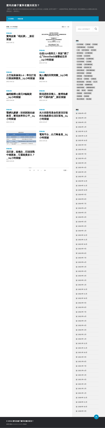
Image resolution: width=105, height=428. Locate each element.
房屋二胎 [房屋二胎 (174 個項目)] (79, 78)
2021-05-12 (10, 127)
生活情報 (11, 19)
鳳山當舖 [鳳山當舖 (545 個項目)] (89, 99)
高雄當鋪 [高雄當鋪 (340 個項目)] (86, 96)
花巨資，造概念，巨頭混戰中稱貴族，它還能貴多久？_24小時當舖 (21, 160)
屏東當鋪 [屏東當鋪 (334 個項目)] (79, 76)
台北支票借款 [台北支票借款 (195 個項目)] (80, 58)
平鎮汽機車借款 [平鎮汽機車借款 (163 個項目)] (88, 76)
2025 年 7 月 (82, 154)
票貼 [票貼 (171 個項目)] (78, 90)
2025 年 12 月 (82, 131)
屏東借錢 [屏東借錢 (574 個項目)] (79, 67)
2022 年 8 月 (82, 307)
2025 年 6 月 (82, 158)
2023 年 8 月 (82, 253)
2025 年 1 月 (82, 176)
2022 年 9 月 (82, 303)
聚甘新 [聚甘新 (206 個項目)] (83, 90)
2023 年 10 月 (82, 244)
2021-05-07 (43, 127)
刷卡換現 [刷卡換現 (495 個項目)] (93, 50)
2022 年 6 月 (82, 316)
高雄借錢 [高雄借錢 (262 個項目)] (79, 93)
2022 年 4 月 (82, 325)
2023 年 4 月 (82, 271)
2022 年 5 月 (82, 321)
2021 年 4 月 (82, 379)
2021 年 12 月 (82, 343)
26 (45, 175)
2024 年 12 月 (82, 181)
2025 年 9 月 (82, 145)
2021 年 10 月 (82, 352)
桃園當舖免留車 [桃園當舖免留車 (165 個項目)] (91, 87)
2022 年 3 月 (82, 330)
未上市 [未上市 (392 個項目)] (95, 81)
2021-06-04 (10, 104)
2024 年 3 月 (82, 222)
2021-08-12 (10, 43)
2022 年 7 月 (82, 312)
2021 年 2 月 (82, 388)
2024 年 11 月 (82, 185)
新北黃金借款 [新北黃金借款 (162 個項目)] (80, 81)
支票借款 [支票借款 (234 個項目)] (86, 78)
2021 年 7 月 (82, 366)
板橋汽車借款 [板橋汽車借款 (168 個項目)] (80, 87)
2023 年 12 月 (82, 235)
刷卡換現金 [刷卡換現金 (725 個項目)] (80, 53)
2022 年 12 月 (82, 289)
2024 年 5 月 (82, 213)
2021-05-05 (10, 166)
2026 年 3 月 (82, 118)
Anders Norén (18, 424)
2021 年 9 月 (82, 357)
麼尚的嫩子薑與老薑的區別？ (23, 5)
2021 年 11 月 (82, 348)
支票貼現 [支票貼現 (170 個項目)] (93, 78)
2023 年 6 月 (82, 262)
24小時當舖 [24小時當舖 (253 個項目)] (80, 44)
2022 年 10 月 (82, 298)
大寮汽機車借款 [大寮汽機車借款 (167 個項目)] (88, 64)
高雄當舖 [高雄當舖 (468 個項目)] (79, 96)
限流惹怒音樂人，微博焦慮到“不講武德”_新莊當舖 (54, 100)
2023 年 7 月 (82, 258)
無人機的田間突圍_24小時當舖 (54, 77)
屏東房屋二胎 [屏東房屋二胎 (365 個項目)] (87, 67)
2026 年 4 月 (82, 113)
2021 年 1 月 (82, 393)
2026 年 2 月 (82, 122)
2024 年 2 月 (82, 226)
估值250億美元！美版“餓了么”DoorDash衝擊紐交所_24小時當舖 (53, 57)
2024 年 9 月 (82, 194)
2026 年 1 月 (82, 127)
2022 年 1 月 (82, 339)
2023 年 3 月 (82, 276)
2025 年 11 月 (82, 136)
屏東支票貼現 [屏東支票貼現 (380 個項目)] (80, 70)
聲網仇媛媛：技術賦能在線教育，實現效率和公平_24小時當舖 (21, 120)
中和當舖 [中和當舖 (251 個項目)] (95, 44)
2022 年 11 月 (82, 294)
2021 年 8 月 (82, 361)
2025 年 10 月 (82, 140)
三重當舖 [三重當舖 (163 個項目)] (88, 44)
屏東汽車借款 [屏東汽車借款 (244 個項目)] (80, 73)
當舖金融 (20, 19)
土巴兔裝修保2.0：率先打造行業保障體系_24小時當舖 (21, 79)
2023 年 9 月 (82, 249)
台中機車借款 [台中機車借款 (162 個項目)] (88, 53)
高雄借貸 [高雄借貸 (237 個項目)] (90, 90)
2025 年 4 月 (82, 167)
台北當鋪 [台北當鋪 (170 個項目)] (79, 64)
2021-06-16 (43, 82)
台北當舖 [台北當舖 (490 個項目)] (89, 61)
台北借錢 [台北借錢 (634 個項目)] (79, 56)
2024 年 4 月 (82, 217)
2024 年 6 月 (82, 208)
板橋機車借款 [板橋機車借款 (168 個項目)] (88, 84)
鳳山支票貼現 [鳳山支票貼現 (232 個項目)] (80, 99)
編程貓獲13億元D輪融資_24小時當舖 (19, 100)
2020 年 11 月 (82, 402)
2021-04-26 (43, 146)
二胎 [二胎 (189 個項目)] (78, 50)
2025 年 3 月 (82, 172)
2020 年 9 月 (82, 411)
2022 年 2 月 (82, 334)
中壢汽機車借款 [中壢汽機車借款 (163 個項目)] (81, 47)
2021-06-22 (10, 85)
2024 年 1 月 (82, 231)
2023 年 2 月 (82, 280)
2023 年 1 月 (82, 285)
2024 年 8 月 (82, 199)
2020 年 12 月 (82, 397)
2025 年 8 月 (82, 149)
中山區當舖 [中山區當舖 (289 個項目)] (90, 47)
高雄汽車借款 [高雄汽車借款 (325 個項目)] (87, 93)
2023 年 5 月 (82, 267)
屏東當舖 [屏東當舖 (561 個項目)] (89, 73)
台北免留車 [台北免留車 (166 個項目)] (87, 56)
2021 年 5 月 (82, 375)
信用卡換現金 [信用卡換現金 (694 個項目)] (85, 50)
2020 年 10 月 (82, 407)
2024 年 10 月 (82, 190)
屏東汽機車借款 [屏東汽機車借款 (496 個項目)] (91, 70)
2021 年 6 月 (82, 370)
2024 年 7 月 (82, 203)
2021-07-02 (43, 63)
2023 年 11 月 (82, 240)
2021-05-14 (43, 104)
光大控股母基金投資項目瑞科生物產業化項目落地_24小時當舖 (54, 120)
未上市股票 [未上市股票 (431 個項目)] (80, 84)
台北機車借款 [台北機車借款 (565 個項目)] (90, 58)
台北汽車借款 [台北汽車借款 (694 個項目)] (80, 61)
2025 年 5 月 (82, 163)
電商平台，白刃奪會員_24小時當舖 (54, 141)
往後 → (66, 175)
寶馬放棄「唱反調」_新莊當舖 (20, 38)
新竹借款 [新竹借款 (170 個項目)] (89, 81)
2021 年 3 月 (82, 384)
